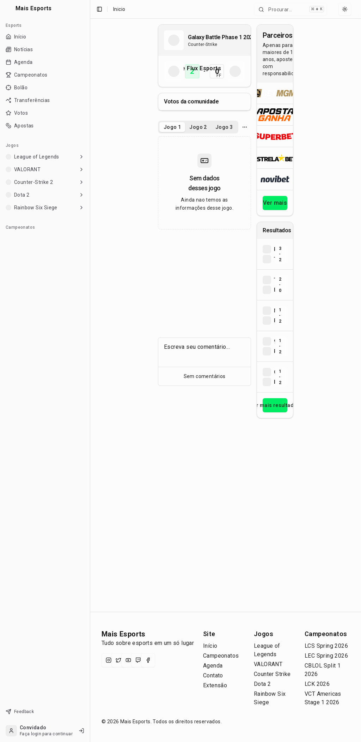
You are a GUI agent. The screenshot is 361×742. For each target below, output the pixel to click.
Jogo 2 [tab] (198, 127)
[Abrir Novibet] (275, 179)
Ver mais (275, 202)
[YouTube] (128, 660)
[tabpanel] (204, 182)
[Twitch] (138, 660)
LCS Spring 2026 (326, 645)
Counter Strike (272, 674)
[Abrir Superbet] (275, 136)
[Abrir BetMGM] (275, 93)
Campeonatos (221, 655)
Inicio (119, 9)
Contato (213, 675)
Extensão (215, 685)
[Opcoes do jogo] (244, 127)
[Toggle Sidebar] (90, 371)
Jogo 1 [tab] (172, 127)
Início (210, 645)
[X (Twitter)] (118, 660)
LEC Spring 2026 (326, 655)
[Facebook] (148, 660)
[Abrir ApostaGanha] (275, 114)
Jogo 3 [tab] (224, 127)
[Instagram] (109, 660)
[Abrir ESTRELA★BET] (275, 157)
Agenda (212, 665)
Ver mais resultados (275, 405)
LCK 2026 (317, 684)
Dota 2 (262, 684)
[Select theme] (344, 9)
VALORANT (268, 664)
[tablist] (198, 127)
